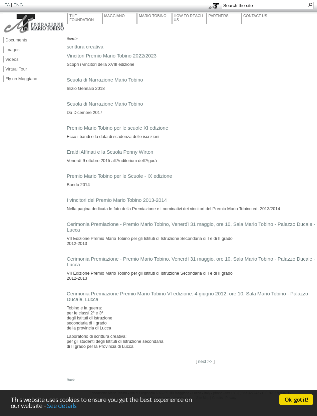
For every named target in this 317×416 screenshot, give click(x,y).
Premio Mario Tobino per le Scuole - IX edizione (119, 176)
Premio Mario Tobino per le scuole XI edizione (117, 128)
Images (12, 49)
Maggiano (114, 16)
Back (71, 380)
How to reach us (188, 18)
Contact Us (255, 16)
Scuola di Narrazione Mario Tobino (105, 80)
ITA (6, 4)
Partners (219, 16)
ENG (18, 4)
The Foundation (81, 18)
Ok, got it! (296, 399)
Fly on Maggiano (21, 78)
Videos (11, 59)
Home (70, 38)
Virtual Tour (16, 69)
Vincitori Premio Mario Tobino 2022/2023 (111, 55)
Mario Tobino (152, 16)
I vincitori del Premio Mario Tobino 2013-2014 (117, 200)
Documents (16, 39)
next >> (205, 361)
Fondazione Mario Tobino (33, 23)
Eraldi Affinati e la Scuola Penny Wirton (110, 152)
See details (61, 405)
